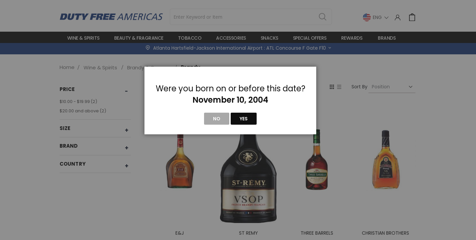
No (216, 118)
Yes (244, 118)
